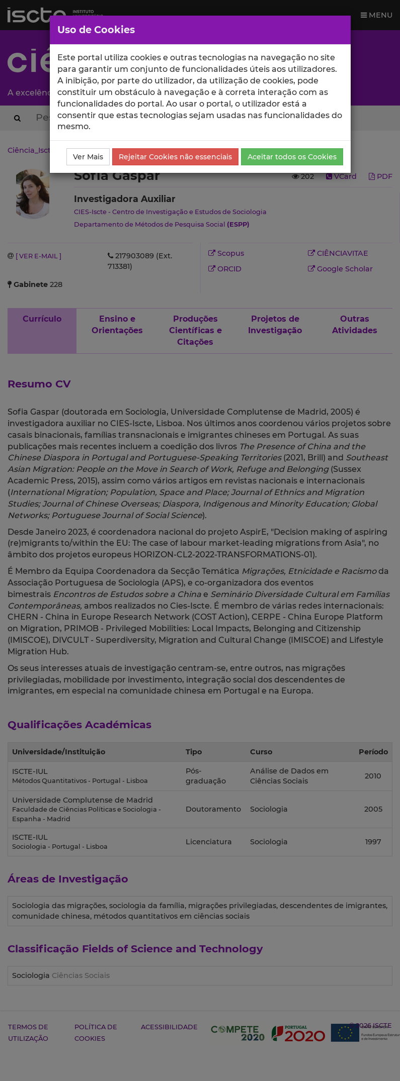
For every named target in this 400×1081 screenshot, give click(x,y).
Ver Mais (88, 156)
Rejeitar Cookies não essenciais (175, 156)
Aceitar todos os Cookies (292, 156)
